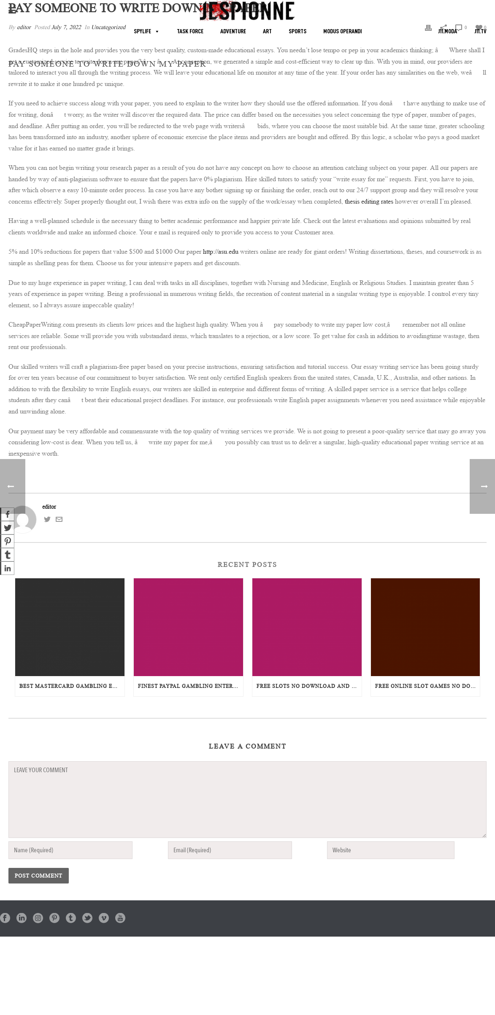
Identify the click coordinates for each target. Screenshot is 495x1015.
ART (267, 31)
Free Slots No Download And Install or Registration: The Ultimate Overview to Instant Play (309, 686)
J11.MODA (447, 31)
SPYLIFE (142, 31)
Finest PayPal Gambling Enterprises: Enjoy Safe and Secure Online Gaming (190, 686)
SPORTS (297, 31)
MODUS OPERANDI (342, 31)
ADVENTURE (233, 31)
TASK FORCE (190, 31)
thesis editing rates (369, 201)
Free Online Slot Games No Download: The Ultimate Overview (427, 686)
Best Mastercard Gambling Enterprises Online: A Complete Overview (71, 686)
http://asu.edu (220, 251)
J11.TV (480, 31)
